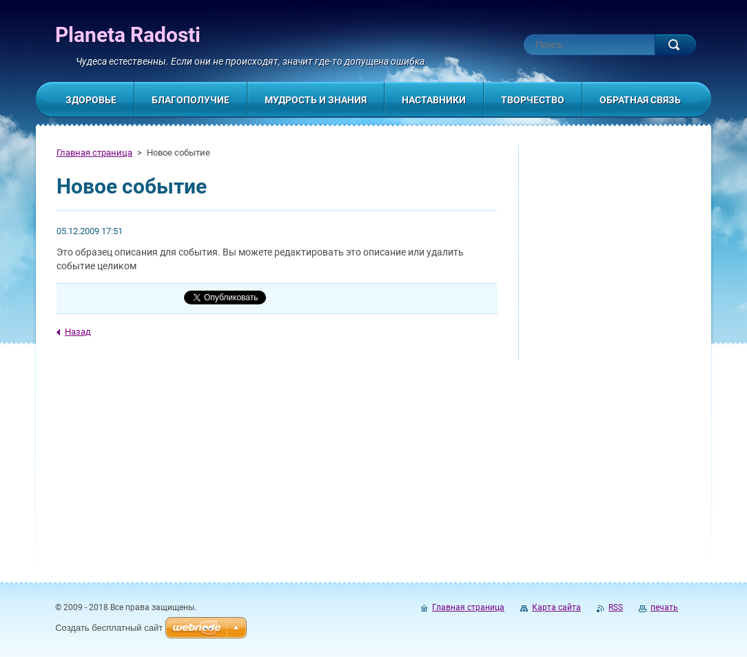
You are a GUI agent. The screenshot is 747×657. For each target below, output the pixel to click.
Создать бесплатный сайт (109, 628)
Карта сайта (556, 607)
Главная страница (94, 152)
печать (664, 607)
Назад (78, 331)
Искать (675, 44)
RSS (615, 607)
